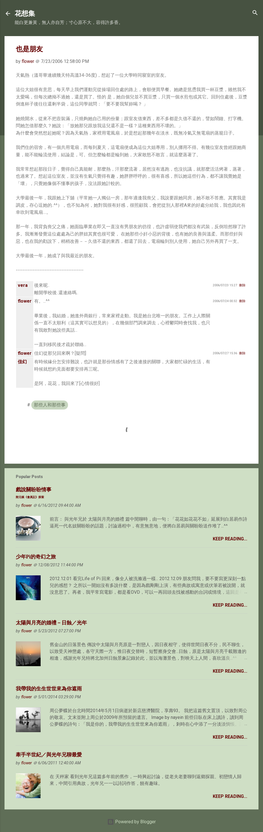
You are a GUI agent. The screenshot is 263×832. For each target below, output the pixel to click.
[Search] (255, 13)
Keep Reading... (230, 539)
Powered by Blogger (131, 821)
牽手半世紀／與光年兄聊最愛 (49, 755)
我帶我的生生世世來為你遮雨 (49, 689)
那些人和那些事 (49, 405)
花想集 (25, 13)
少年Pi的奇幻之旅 (36, 557)
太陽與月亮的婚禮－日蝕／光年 (51, 623)
